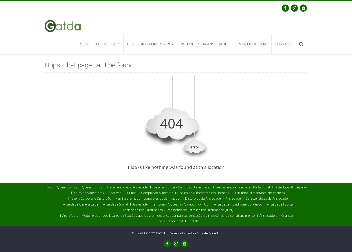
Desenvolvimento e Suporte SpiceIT (194, 233)
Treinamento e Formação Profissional (243, 187)
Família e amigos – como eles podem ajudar (148, 198)
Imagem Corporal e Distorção (89, 198)
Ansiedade (233, 198)
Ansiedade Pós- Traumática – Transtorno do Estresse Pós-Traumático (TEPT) (178, 210)
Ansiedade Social (115, 204)
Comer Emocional (250, 44)
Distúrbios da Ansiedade (203, 44)
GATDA (161, 233)
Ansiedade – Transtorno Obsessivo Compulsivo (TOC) (170, 204)
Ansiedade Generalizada (80, 204)
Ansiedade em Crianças (277, 215)
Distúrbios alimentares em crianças (259, 193)
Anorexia (115, 193)
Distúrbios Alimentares (150, 44)
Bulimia (131, 193)
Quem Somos (108, 44)
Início (84, 44)
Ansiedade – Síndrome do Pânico (238, 204)
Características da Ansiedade (267, 198)
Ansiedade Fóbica (280, 204)
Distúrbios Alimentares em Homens (203, 193)
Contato (283, 44)
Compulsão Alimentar (157, 193)
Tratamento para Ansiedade (127, 187)
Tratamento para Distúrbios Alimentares (181, 187)
